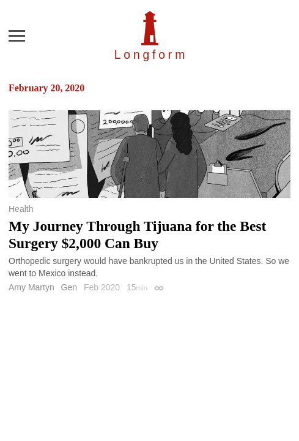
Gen (69, 287)
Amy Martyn (31, 287)
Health (21, 209)
